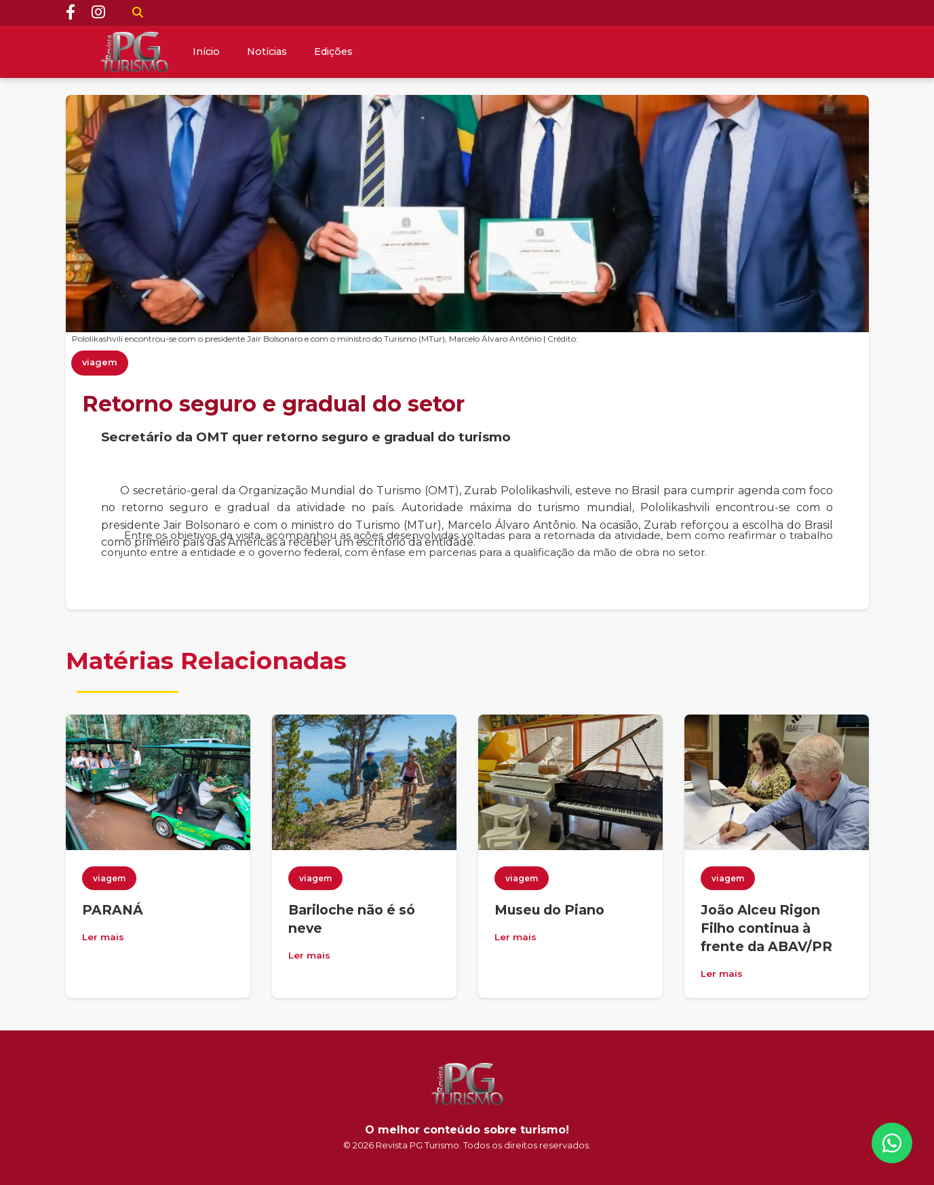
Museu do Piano (549, 910)
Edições (333, 51)
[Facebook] (70, 13)
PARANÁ (112, 910)
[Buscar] (137, 13)
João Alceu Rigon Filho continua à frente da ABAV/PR (766, 928)
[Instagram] (98, 13)
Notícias (267, 51)
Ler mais (103, 936)
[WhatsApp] (892, 1143)
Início (206, 51)
